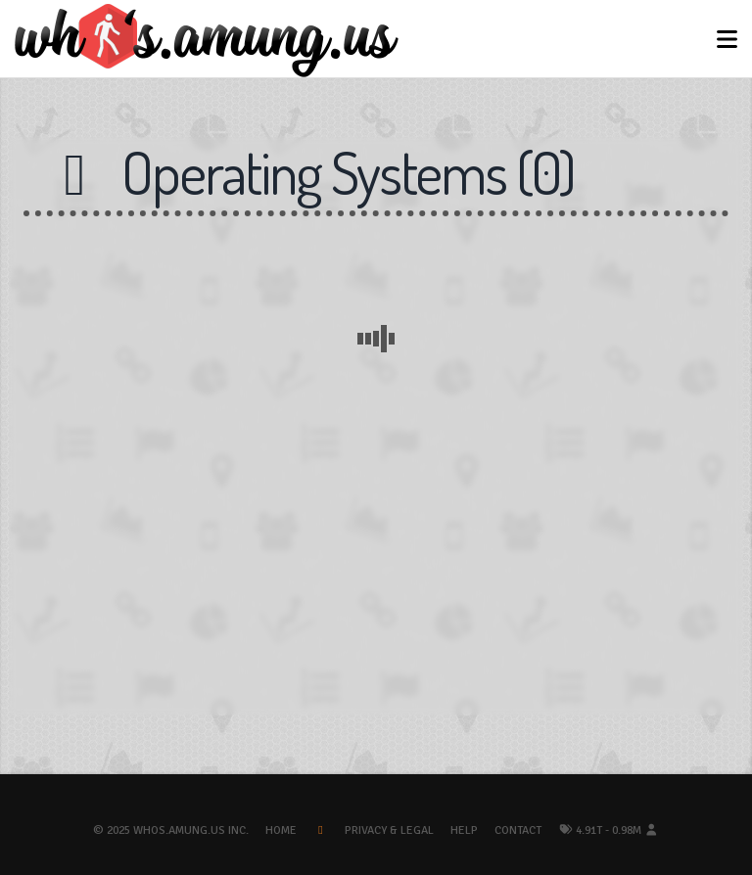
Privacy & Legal (389, 830)
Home (281, 830)
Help (464, 830)
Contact (517, 830)
